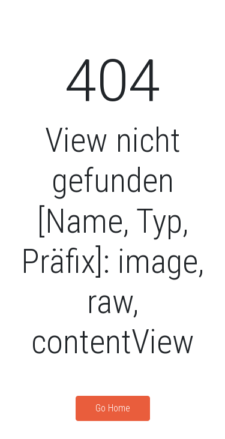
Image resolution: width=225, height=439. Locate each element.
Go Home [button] (112, 408)
